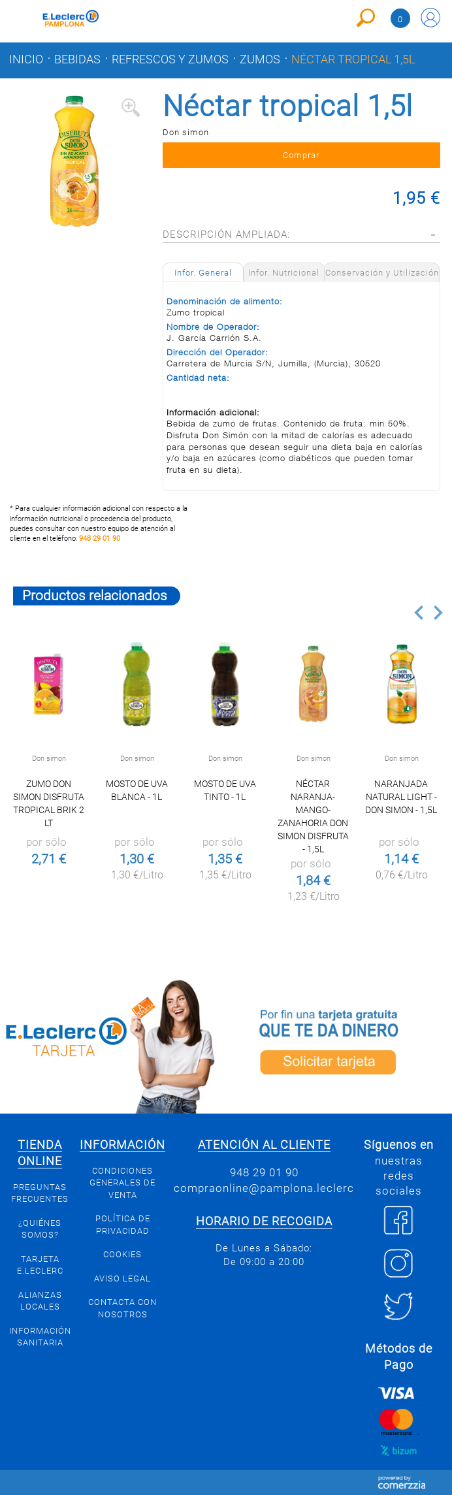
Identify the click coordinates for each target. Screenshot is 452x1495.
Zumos (260, 59)
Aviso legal (122, 1278)
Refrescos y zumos (170, 59)
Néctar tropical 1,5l (353, 59)
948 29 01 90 (99, 538)
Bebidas (77, 59)
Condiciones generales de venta (122, 1183)
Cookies (122, 1254)
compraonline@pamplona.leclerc (264, 1188)
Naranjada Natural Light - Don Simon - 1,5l (401, 797)
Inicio (26, 59)
